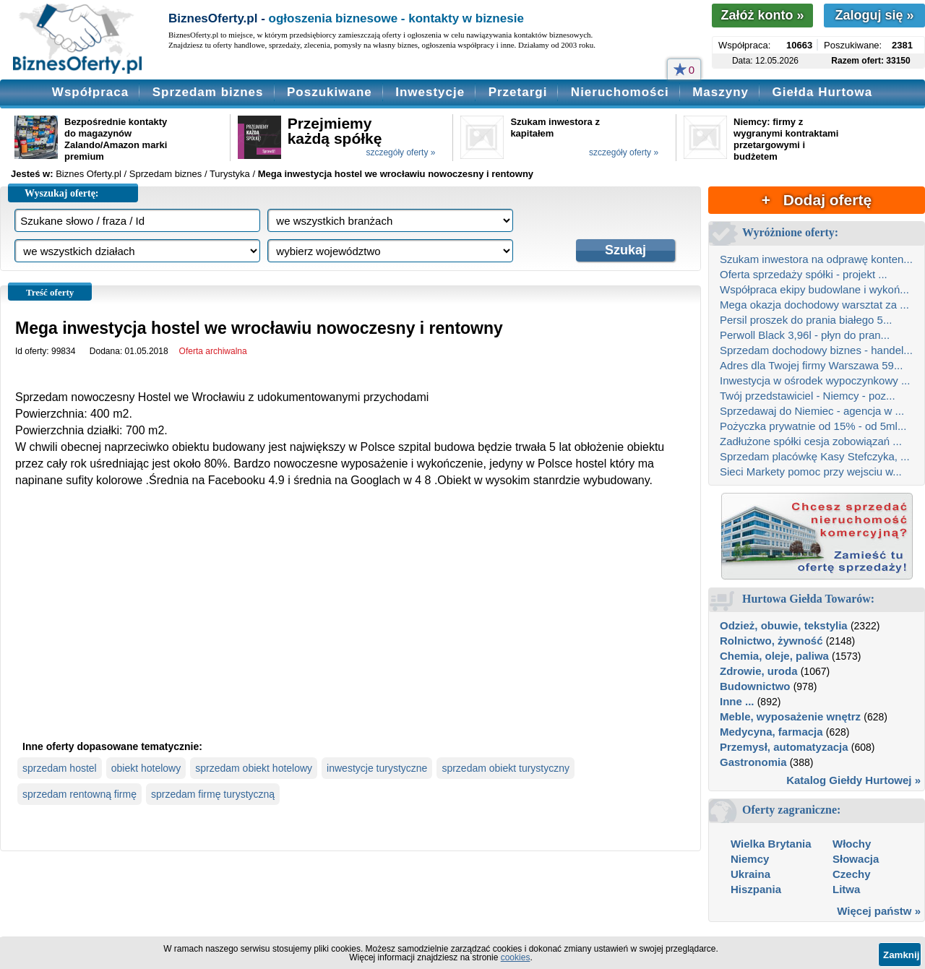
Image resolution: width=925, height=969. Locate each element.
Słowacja (855, 859)
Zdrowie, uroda (759, 671)
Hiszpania (756, 889)
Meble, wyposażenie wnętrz (790, 716)
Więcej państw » (879, 911)
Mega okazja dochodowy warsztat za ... (814, 304)
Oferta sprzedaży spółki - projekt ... (803, 274)
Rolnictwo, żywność (771, 640)
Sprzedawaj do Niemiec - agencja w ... (812, 411)
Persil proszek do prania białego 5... (806, 320)
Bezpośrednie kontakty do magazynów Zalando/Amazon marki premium (115, 139)
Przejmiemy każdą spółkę (335, 131)
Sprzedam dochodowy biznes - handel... (816, 350)
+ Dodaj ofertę (817, 199)
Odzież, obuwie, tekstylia (784, 625)
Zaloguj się (874, 15)
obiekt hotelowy (146, 768)
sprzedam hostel (59, 768)
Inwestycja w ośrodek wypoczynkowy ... (815, 380)
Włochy (851, 843)
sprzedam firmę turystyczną (213, 794)
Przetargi (518, 92)
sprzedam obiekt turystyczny (505, 768)
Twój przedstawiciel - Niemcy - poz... (807, 395)
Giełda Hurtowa (822, 92)
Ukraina (750, 874)
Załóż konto (762, 15)
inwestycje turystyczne (377, 768)
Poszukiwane (329, 92)
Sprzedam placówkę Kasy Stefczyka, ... (815, 456)
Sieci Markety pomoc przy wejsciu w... (811, 471)
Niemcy (750, 859)
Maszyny (720, 92)
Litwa (846, 889)
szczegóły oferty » (400, 152)
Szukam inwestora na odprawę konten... (816, 259)
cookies (515, 957)
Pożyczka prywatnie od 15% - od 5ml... (813, 426)
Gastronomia (753, 762)
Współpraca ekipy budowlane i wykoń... (814, 289)
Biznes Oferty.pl (88, 173)
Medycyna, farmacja (771, 731)
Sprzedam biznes (208, 92)
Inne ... (737, 701)
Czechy (851, 874)
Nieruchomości (620, 92)
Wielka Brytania (771, 843)
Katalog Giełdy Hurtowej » (853, 780)
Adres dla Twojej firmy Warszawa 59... (811, 365)
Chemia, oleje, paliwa (774, 656)
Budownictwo (755, 686)
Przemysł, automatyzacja (784, 747)
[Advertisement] (350, 626)
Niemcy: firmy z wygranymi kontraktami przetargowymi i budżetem (785, 139)
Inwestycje (430, 92)
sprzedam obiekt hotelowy (253, 768)
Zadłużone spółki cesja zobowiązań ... (811, 441)
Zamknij (901, 954)
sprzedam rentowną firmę (79, 794)
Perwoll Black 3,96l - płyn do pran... (805, 335)
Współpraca (90, 92)
